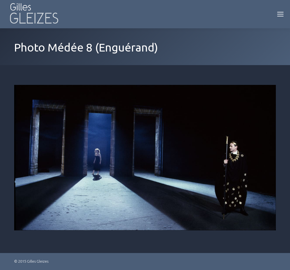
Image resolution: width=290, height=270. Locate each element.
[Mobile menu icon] (280, 14)
